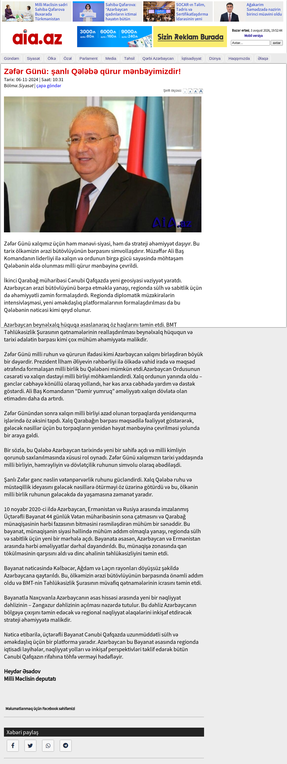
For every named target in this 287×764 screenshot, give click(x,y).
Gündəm (11, 58)
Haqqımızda (239, 58)
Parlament (88, 58)
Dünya (215, 58)
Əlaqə (263, 58)
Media (110, 58)
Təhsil (129, 58)
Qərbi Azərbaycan (158, 58)
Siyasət (33, 58)
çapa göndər (48, 85)
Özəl (68, 58)
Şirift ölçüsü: (172, 90)
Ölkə (52, 58)
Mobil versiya (253, 35)
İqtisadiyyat (191, 58)
